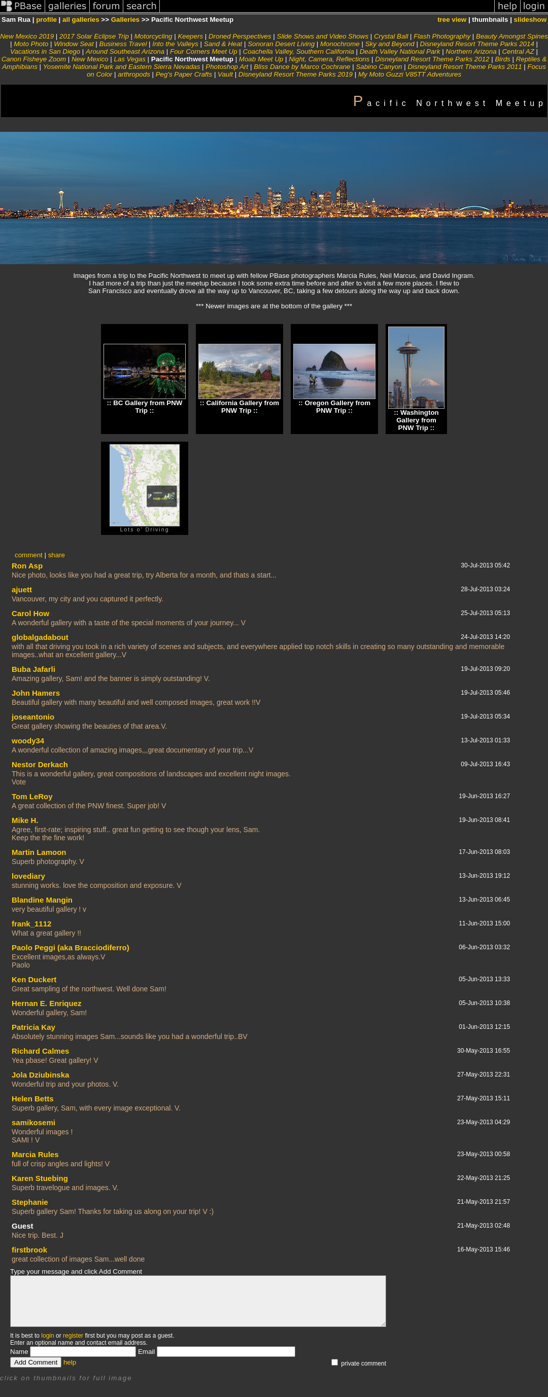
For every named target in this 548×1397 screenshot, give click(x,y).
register (73, 1335)
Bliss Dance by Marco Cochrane (302, 66)
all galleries (80, 19)
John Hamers (36, 693)
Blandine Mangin (42, 899)
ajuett (22, 589)
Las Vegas (130, 59)
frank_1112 (31, 923)
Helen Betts (33, 1098)
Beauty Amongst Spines (512, 36)
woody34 (28, 740)
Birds (502, 59)
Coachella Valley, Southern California (298, 51)
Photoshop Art (227, 66)
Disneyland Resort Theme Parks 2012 (432, 59)
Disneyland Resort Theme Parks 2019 (295, 74)
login (47, 1335)
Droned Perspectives (240, 36)
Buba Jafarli (33, 669)
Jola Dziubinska (40, 1074)
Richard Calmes (40, 1051)
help (69, 1362)
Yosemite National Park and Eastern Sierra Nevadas (121, 66)
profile (46, 19)
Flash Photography (442, 36)
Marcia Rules (35, 1154)
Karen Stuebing (40, 1178)
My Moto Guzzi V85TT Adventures (409, 74)
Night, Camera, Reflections (329, 59)
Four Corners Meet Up (203, 51)
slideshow (530, 19)
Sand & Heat (223, 44)
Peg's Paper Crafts (184, 74)
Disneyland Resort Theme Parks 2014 (477, 44)
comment (29, 555)
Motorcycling (153, 36)
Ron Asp (27, 565)
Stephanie (30, 1202)
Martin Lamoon (39, 852)
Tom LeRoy (32, 796)
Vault (225, 74)
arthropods (134, 74)
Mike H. (25, 820)
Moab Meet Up (261, 59)
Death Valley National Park (400, 51)
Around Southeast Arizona (125, 51)
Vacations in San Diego (45, 51)
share (56, 555)
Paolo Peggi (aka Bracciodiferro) (70, 947)
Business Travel (123, 44)
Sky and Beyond (390, 44)
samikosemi (33, 1122)
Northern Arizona (471, 51)
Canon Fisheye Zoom (34, 59)
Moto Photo (31, 44)
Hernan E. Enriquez (47, 1003)
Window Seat (73, 44)
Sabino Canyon (379, 66)
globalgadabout (40, 637)
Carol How (30, 613)
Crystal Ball (391, 36)
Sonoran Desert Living (281, 44)
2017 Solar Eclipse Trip (94, 36)
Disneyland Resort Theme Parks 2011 (464, 66)
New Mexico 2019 (27, 36)
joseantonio (33, 716)
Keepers (190, 36)
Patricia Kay (33, 1027)
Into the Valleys (175, 44)
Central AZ (518, 51)
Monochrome (340, 44)
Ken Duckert (34, 979)
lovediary (28, 876)
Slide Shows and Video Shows (323, 36)
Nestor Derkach (40, 764)
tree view (451, 19)
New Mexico (90, 59)
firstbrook (29, 1249)
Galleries (125, 19)
